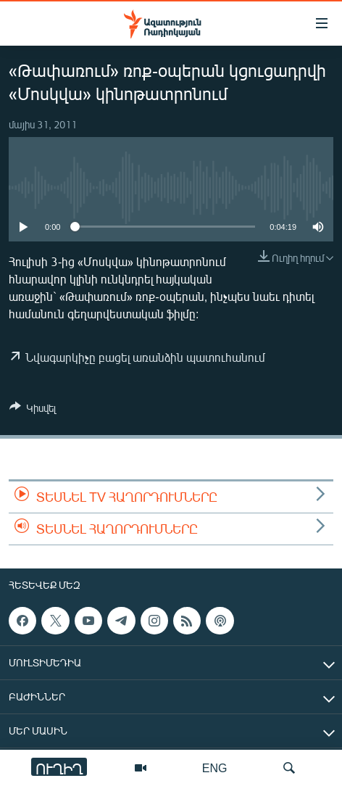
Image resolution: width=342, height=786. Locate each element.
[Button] (32, 410)
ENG (215, 767)
